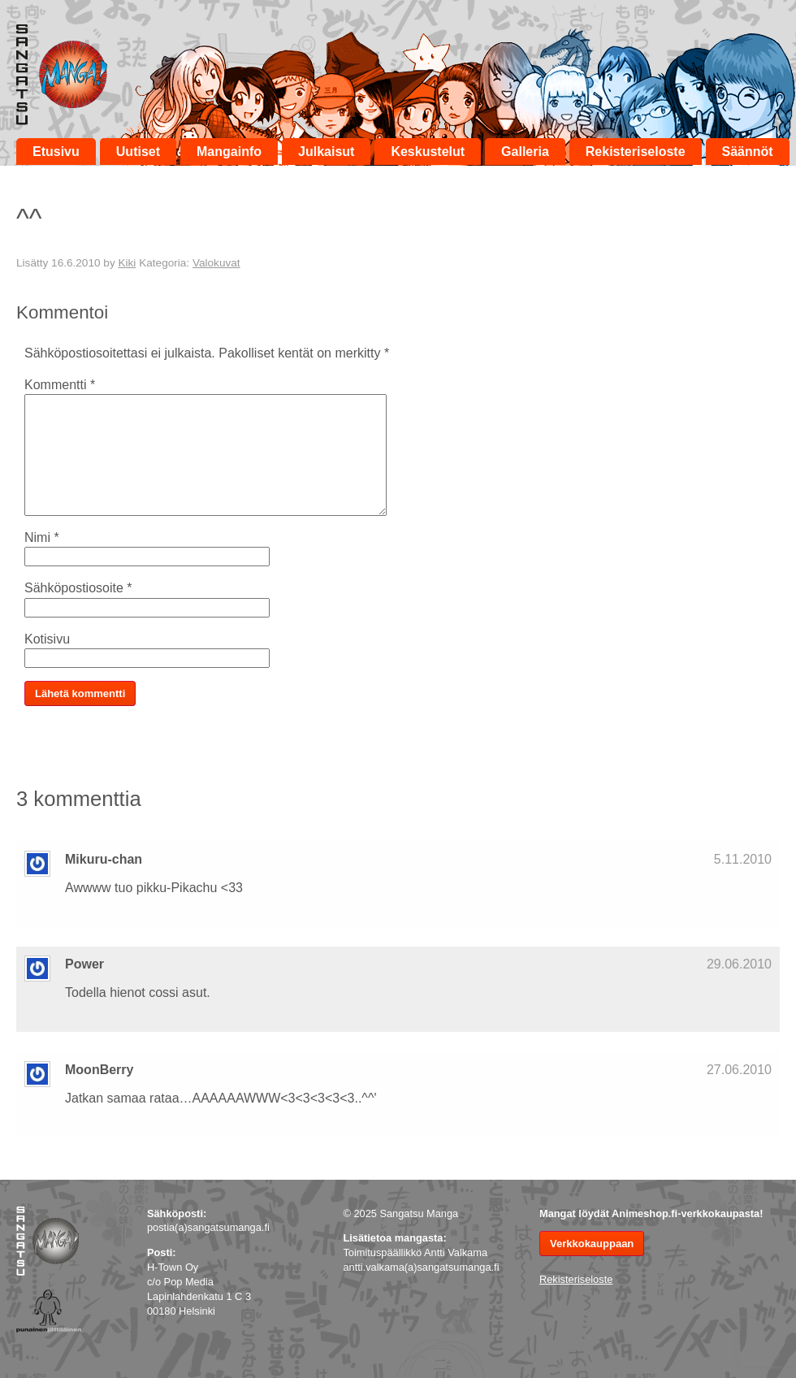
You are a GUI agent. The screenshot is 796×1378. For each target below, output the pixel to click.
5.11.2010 (743, 859)
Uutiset (138, 151)
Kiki (127, 263)
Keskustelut (428, 151)
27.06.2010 (739, 1070)
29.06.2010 (739, 964)
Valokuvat (216, 263)
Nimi (41, 537)
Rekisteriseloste (636, 151)
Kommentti (59, 385)
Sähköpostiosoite (78, 588)
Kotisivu (47, 639)
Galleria (525, 151)
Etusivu (56, 151)
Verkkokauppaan (592, 1243)
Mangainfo (229, 151)
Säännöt (747, 151)
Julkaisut (326, 151)
